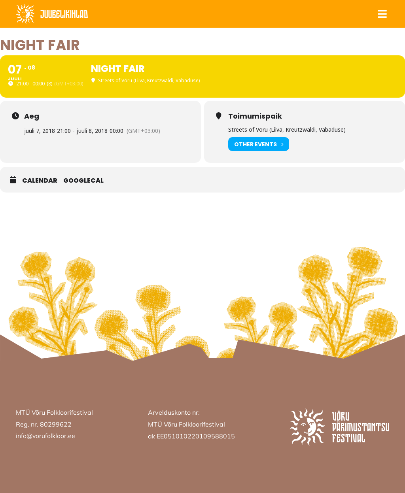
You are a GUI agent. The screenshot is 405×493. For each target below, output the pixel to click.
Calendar (39, 181)
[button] (382, 14)
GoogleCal (83, 181)
